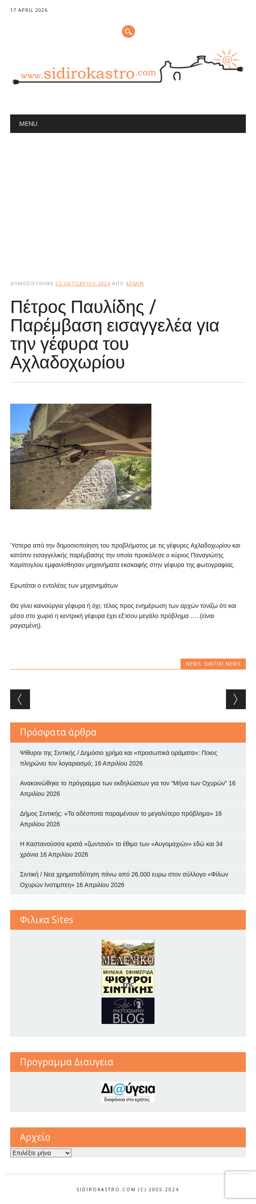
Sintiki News (222, 663)
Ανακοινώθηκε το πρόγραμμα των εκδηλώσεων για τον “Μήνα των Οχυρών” (123, 783)
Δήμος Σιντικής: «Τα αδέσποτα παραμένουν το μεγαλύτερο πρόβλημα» (116, 813)
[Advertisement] (128, 199)
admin (135, 283)
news (193, 663)
